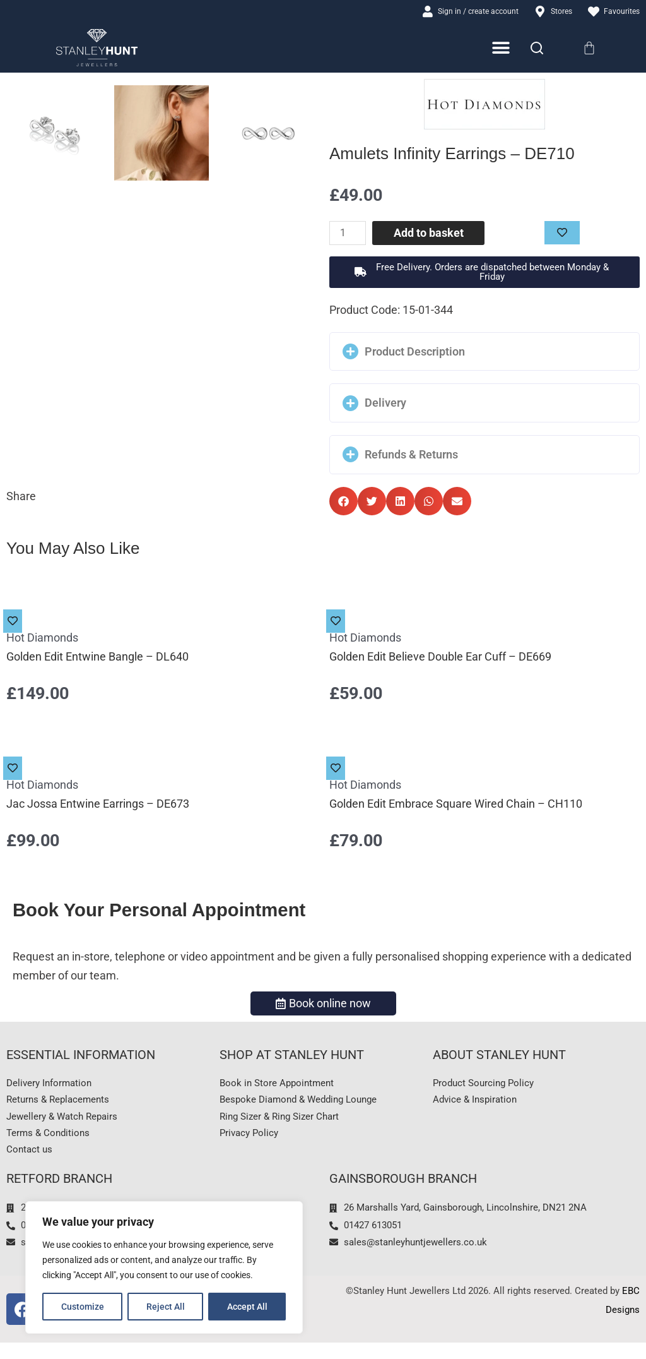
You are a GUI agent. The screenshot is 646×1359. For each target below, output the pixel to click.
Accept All (247, 1307)
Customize (82, 1307)
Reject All (165, 1307)
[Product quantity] (349, 235)
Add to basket (431, 234)
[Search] (537, 50)
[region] (164, 1267)
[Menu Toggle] (501, 50)
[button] (484, 274)
